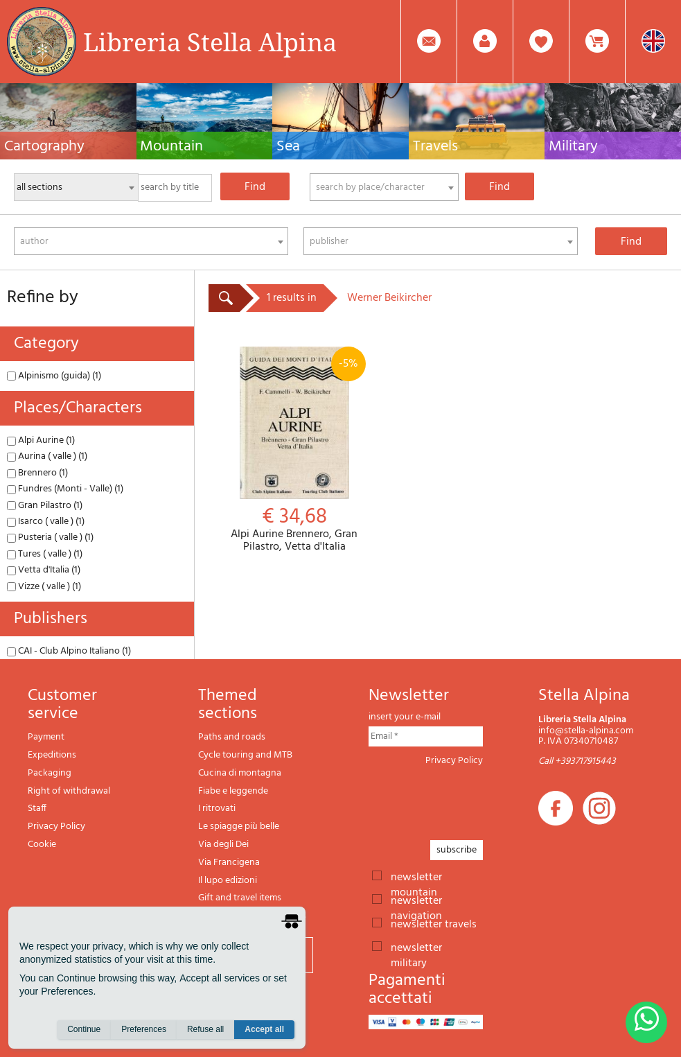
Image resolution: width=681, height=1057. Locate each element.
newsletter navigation (416, 899)
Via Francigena (229, 862)
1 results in (292, 298)
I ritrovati (217, 808)
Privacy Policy (56, 826)
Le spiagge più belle (238, 826)
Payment (46, 737)
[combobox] (384, 187)
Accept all (264, 1030)
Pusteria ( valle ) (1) (50, 537)
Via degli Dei (223, 844)
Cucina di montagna (239, 773)
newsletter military (416, 946)
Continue (83, 1030)
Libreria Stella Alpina (210, 41)
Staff (37, 808)
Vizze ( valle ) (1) (44, 587)
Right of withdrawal (69, 791)
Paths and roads (231, 737)
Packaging (49, 773)
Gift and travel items (239, 898)
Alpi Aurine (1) (41, 440)
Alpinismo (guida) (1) (54, 376)
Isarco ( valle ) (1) (46, 522)
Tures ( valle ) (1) (44, 554)
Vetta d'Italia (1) (43, 570)
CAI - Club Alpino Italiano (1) (69, 651)
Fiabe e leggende (233, 791)
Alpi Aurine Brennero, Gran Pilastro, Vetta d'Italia (294, 450)
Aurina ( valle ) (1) (47, 456)
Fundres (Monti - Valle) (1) (65, 489)
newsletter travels (434, 923)
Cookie (42, 844)
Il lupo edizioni (227, 880)
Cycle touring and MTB (245, 755)
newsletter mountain (416, 876)
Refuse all (205, 1030)
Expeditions (52, 755)
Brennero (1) (37, 473)
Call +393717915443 (577, 761)
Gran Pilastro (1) (44, 506)
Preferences (143, 1030)
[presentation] (474, 799)
